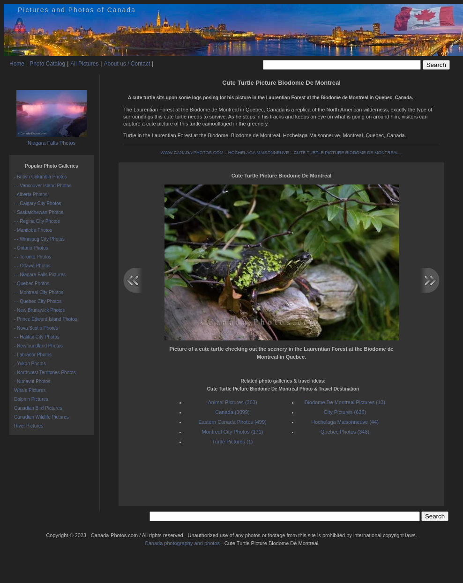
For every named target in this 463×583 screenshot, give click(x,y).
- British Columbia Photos (40, 176)
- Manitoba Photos (33, 230)
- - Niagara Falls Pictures (40, 274)
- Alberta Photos (30, 194)
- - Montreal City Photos (38, 292)
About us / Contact (127, 63)
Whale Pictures (29, 390)
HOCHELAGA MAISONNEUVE (258, 152)
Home (16, 63)
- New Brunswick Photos (39, 310)
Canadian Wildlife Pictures (41, 417)
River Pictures (28, 425)
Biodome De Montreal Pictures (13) (345, 402)
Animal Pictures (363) (232, 402)
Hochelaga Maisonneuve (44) (345, 422)
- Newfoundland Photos (38, 345)
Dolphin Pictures (31, 399)
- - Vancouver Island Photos (43, 185)
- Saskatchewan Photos (38, 212)
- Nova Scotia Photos (36, 328)
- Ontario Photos (31, 248)
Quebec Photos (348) (345, 432)
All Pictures (84, 63)
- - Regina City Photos (37, 221)
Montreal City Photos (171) (232, 432)
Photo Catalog (47, 63)
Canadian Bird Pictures (38, 408)
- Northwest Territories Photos (45, 372)
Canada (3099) (232, 412)
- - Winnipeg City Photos (39, 239)
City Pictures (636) (345, 412)
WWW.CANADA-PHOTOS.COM (191, 152)
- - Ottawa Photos (32, 265)
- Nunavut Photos (32, 381)
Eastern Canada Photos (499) (232, 422)
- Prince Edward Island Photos (45, 319)
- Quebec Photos (31, 283)
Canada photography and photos (182, 543)
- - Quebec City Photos (37, 301)
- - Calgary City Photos (37, 203)
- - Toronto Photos (32, 256)
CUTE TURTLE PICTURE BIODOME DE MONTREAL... (348, 152)
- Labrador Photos (33, 354)
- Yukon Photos (30, 363)
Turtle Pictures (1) (232, 441)
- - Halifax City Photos (37, 336)
